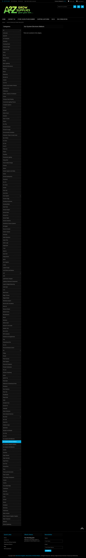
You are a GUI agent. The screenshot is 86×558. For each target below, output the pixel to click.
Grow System (6, 195)
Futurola (5, 165)
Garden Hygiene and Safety (9, 171)
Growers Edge (6, 198)
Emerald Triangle (7, 129)
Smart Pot (5, 422)
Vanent (4, 502)
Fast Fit (4, 146)
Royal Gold (5, 397)
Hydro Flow (5, 240)
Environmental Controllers (8, 132)
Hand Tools (5, 207)
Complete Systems (7, 104)
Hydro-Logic (6, 242)
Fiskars (4, 151)
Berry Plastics (6, 57)
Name (46, 538)
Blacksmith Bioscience (8, 66)
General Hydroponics (7, 176)
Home (3, 22)
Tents (4, 469)
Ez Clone (5, 140)
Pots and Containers (7, 364)
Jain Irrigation (6, 262)
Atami (4, 52)
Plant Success (6, 358)
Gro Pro (5, 182)
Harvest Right (6, 218)
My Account (20, 1)
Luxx (4, 289)
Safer (4, 400)
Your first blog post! (29, 537)
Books (4, 71)
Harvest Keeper (6, 209)
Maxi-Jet (5, 306)
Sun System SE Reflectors (9, 447)
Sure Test (5, 463)
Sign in (25, 1)
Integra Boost (6, 256)
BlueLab (5, 68)
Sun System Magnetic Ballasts (9, 444)
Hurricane (5, 234)
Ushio (4, 496)
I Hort (4, 248)
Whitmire (5, 521)
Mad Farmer (6, 292)
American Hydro (6, 46)
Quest (4, 375)
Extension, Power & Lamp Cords (10, 135)
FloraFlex (5, 154)
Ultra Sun (5, 491)
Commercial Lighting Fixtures (9, 102)
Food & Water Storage (8, 162)
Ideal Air (5, 251)
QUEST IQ (5, 378)
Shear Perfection (6, 411)
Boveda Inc (5, 77)
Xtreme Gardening (7, 524)
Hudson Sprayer (6, 231)
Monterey (5, 320)
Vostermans (5, 510)
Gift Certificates (14, 1)
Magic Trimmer (6, 295)
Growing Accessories (7, 201)
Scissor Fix (5, 405)
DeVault (5, 110)
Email (46, 544)
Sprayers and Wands (7, 430)
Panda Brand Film (7, 342)
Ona (4, 339)
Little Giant (5, 287)
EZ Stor (5, 143)
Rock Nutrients (6, 389)
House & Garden (6, 229)
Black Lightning (6, 63)
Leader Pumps (6, 267)
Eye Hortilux (6, 138)
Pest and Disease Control (8, 347)
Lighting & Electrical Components (10, 281)
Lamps (4, 265)
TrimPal (5, 480)
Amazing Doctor (6, 44)
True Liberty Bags (7, 485)
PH (4, 350)
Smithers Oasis (6, 425)
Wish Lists (72, 1)
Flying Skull (5, 160)
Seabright (5, 408)
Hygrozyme (5, 245)
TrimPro (5, 483)
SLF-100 (5, 419)
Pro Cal (4, 369)
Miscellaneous (6, 314)
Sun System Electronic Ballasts (10, 441)
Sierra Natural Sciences (8, 414)
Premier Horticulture (7, 367)
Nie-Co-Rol (5, 331)
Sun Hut (5, 436)
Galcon (4, 168)
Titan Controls (6, 474)
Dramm (4, 121)
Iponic (4, 259)
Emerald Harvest (6, 126)
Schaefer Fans (6, 402)
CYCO (4, 107)
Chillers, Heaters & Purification (10, 93)
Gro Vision (5, 184)
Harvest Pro (5, 215)
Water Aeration (6, 513)
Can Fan (5, 82)
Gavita (4, 173)
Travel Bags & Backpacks (8, 477)
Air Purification (6, 38)
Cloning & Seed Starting (8, 99)
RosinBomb (5, 394)
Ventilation (5, 505)
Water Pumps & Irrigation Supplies (10, 516)
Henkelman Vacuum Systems (9, 223)
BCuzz (4, 55)
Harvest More (6, 212)
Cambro (5, 80)
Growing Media (6, 204)
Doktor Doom (6, 113)
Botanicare (5, 74)
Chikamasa (5, 91)
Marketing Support (7, 300)
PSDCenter (75, 555)
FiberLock (5, 149)
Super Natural (6, 455)
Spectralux (5, 427)
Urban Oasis (6, 494)
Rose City (5, 391)
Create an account (32, 1)
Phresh (4, 356)
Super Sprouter (6, 458)
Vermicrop (5, 507)
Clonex (4, 96)
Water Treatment (6, 518)
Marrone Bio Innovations (8, 303)
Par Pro (5, 345)
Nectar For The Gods (7, 325)
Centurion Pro (6, 88)
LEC (4, 273)
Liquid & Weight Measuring (9, 284)
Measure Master (6, 309)
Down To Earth (6, 118)
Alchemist (5, 41)
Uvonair (5, 499)
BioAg (4, 60)
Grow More (5, 193)
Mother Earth (6, 322)
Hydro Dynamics (6, 237)
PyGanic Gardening (7, 372)
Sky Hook (5, 416)
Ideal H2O (5, 253)
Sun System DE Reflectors (9, 438)
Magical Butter (6, 298)
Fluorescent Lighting (7, 157)
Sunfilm (4, 449)
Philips (4, 353)
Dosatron (5, 115)
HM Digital (5, 226)
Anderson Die (6, 49)
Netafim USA (6, 328)
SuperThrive (6, 460)
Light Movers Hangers (8, 278)
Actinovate (5, 33)
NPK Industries (6, 334)
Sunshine (5, 452)
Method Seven (6, 311)
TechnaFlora (6, 466)
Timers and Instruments (8, 472)
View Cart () (80, 1)
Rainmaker (5, 380)
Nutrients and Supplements (9, 336)
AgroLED (5, 35)
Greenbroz (5, 179)
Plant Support (6, 361)
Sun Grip (5, 433)
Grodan (4, 187)
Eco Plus (5, 124)
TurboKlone (5, 488)
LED (4, 276)
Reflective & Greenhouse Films (10, 383)
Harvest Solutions (7, 220)
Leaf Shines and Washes (8, 270)
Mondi (4, 317)
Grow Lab (5, 190)
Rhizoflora (5, 386)
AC (4, 30)
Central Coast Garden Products (10, 85)
